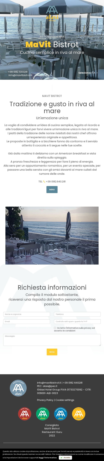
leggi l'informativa (48, 457)
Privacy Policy (45, 400)
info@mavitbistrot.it (18, 75)
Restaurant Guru (52, 432)
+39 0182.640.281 (54, 181)
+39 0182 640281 (16, 72)
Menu (52, 189)
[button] (17, 236)
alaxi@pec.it (50, 386)
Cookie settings (64, 400)
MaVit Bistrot (52, 428)
